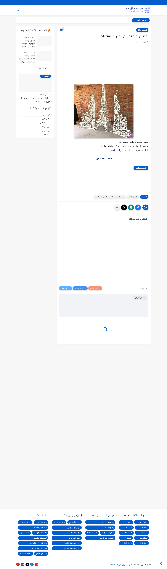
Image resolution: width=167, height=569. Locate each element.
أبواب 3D (144, 532)
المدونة (31, 10)
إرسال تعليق (139, 297)
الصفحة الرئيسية (144, 2)
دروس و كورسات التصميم (49, 10)
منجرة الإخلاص (45, 123)
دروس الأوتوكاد (59, 522)
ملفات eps (144, 538)
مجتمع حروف (45, 118)
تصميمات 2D (100, 10)
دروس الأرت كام (74, 522)
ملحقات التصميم (26, 553)
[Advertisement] (103, 68)
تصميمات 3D (116, 10)
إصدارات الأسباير (108, 527)
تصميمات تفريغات (40, 532)
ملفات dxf (128, 527)
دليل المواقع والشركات (38, 543)
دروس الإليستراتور (73, 527)
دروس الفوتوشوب (73, 532)
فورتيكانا (47, 135)
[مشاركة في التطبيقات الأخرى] (117, 207)
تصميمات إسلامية (40, 527)
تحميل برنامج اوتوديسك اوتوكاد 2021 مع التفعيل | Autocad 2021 (28, 43)
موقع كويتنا (46, 127)
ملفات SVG (144, 543)
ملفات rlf (128, 522)
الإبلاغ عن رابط (88, 2)
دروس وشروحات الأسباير (71, 543)
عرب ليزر (46, 114)
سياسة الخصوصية (118, 2)
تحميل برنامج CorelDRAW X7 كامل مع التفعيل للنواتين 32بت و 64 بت (27, 58)
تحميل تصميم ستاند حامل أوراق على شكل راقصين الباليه (35, 99)
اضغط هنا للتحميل (104, 158)
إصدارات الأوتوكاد (108, 532)
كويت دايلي (46, 131)
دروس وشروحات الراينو (72, 548)
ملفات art (128, 532)
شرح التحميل (131, 2)
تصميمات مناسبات (40, 538)
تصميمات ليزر (84, 10)
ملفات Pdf (128, 543)
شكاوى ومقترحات (102, 2)
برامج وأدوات (69, 10)
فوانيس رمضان (41, 553)
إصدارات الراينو (92, 532)
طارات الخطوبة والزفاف (38, 548)
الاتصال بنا (78, 2)
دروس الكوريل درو (73, 538)
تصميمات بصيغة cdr (117, 196)
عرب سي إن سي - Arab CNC (120, 564)
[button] (138, 207)
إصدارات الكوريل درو (107, 538)
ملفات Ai (128, 538)
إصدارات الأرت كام (108, 522)
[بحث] (18, 10)
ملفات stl (144, 527)
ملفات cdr (144, 522)
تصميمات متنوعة (101, 196)
